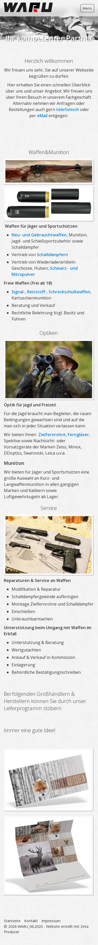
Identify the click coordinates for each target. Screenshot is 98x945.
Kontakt (31, 920)
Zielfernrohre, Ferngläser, (64, 434)
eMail (43, 115)
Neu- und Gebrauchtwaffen (39, 235)
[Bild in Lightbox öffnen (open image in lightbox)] (48, 545)
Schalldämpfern (52, 254)
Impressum (50, 920)
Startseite (12, 920)
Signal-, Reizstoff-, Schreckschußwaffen (51, 292)
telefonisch (68, 109)
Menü (87, 8)
